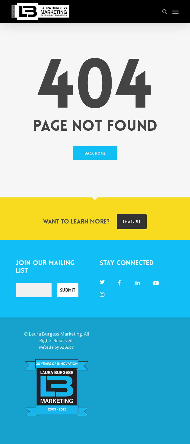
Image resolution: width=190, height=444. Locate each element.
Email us (132, 221)
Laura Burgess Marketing (55, 334)
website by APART (56, 347)
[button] (175, 11)
